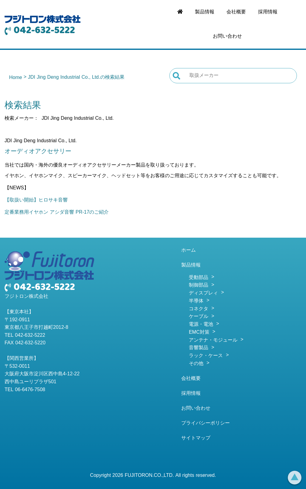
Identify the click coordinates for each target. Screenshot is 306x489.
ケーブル (198, 317)
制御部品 (198, 285)
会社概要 (236, 12)
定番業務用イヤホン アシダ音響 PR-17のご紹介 (57, 212)
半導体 (196, 301)
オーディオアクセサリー (38, 152)
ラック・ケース (206, 356)
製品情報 (204, 12)
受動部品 (198, 278)
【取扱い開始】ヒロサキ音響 (36, 200)
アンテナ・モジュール (213, 340)
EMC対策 (199, 332)
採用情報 (267, 12)
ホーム (188, 250)
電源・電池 (201, 325)
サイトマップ (195, 438)
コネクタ (198, 309)
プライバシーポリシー (205, 423)
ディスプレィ (203, 293)
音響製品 (198, 348)
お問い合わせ (227, 36)
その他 (196, 364)
